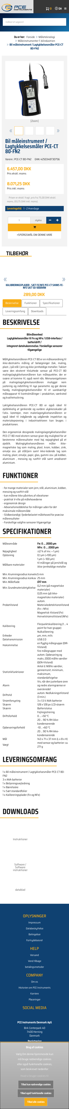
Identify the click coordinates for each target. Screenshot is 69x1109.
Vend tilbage (34, 961)
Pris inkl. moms (15, 188)
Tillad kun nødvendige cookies (36, 1084)
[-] (50, 220)
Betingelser (35, 934)
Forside (30, 37)
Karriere (34, 993)
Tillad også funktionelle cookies (35, 1093)
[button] (10, 130)
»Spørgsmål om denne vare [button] (34, 235)
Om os (34, 982)
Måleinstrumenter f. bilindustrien (36, 41)
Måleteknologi (47, 37)
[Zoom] (34, 92)
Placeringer (34, 999)
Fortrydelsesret (34, 940)
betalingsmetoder (34, 967)
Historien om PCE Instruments (35, 988)
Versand (34, 955)
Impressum (34, 922)
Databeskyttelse (34, 928)
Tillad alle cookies (35, 1102)
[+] (57, 220)
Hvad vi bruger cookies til (34, 1076)
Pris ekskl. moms (16, 173)
